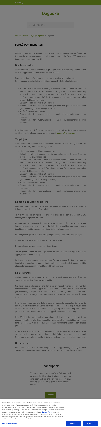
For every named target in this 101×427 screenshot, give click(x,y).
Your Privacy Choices (9, 424)
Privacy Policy (47, 413)
